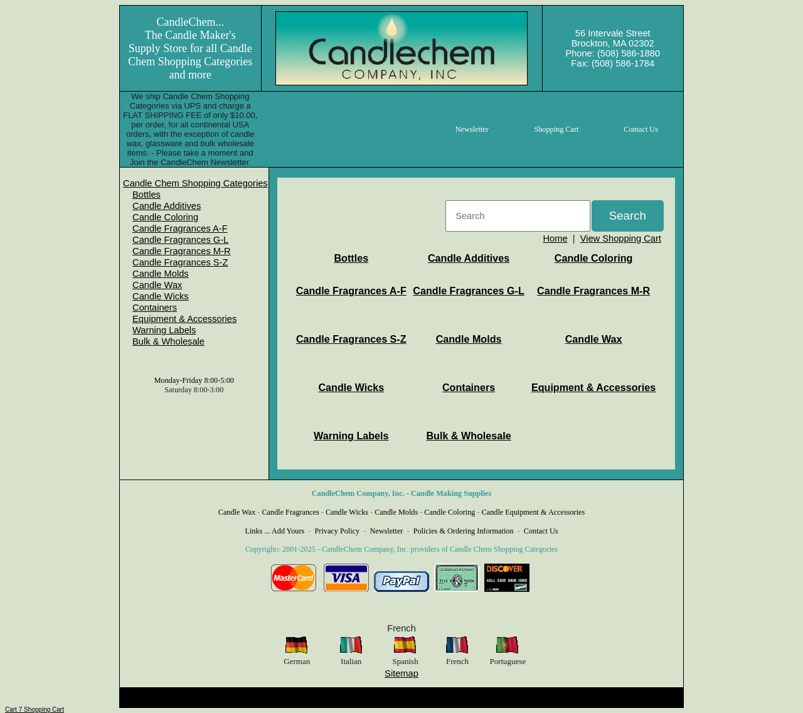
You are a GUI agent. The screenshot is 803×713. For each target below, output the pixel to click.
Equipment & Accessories (184, 319)
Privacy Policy (337, 531)
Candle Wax (157, 285)
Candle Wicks (160, 296)
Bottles (146, 195)
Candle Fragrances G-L (180, 240)
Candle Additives (166, 206)
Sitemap (401, 673)
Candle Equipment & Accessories (533, 512)
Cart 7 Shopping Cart (34, 709)
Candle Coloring (165, 217)
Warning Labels (164, 330)
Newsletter (386, 531)
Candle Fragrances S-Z (180, 262)
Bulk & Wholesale (168, 341)
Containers (154, 308)
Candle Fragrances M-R (181, 251)
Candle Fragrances (290, 512)
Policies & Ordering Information (463, 531)
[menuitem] (195, 183)
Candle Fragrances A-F (180, 228)
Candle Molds (160, 274)
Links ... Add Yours (275, 531)
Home (555, 238)
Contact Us (541, 531)
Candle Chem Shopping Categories (195, 183)
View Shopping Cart (620, 238)
